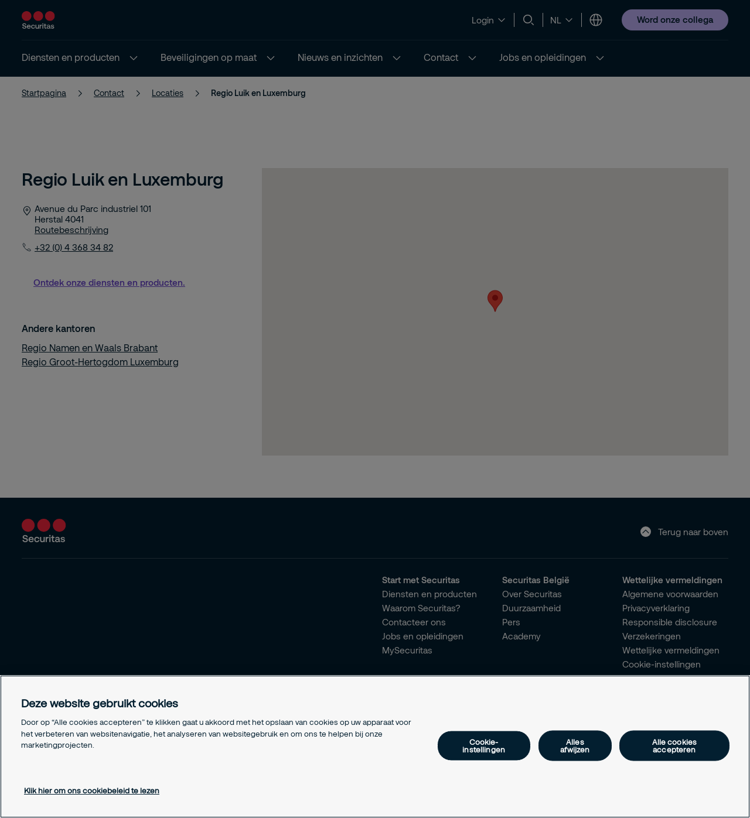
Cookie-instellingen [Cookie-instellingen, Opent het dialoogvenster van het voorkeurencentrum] (483, 745)
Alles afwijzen (574, 745)
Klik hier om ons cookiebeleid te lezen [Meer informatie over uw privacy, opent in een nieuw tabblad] (91, 790)
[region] (375, 746)
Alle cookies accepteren (674, 745)
